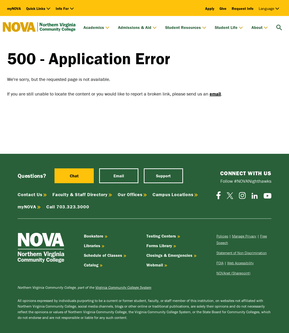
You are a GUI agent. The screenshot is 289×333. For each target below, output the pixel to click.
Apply (209, 8)
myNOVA (14, 8)
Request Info (243, 8)
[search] (279, 27)
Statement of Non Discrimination (241, 252)
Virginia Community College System (123, 287)
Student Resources (185, 27)
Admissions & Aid (137, 27)
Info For (65, 8)
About (259, 27)
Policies (222, 236)
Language (269, 8)
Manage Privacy (244, 236)
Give (223, 8)
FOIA (219, 263)
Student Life (229, 27)
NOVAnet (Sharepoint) (233, 273)
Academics (96, 27)
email (215, 94)
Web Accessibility (240, 263)
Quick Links (38, 8)
